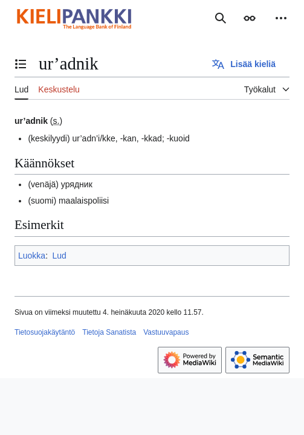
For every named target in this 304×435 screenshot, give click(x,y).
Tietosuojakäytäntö (45, 332)
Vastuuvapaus (166, 332)
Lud (59, 255)
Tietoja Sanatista (109, 332)
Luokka (31, 255)
